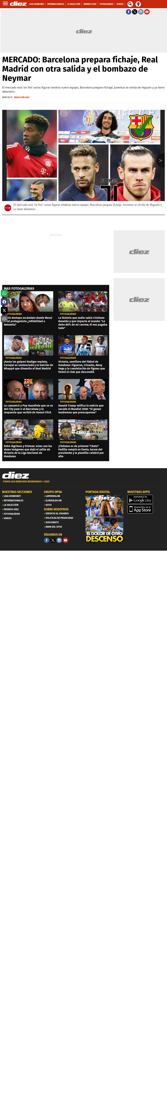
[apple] (146, 509)
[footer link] (83, 483)
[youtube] (65, 540)
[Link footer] (15, 475)
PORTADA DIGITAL (98, 492)
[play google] (146, 499)
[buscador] (130, 4)
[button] (4, 293)
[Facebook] (46, 540)
